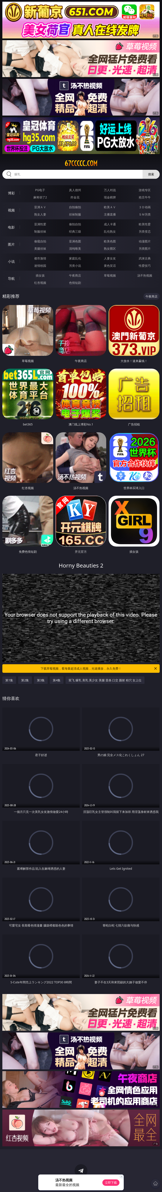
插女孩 (40, 275)
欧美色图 (110, 241)
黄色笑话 (110, 266)
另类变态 (145, 231)
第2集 (25, 680)
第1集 (9, 680)
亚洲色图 (75, 241)
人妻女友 (110, 258)
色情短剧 (75, 283)
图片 (11, 244)
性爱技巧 (145, 266)
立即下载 (111, 1182)
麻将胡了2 (40, 197)
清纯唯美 (75, 248)
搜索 (151, 174)
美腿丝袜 (40, 248)
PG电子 (40, 190)
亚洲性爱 (40, 224)
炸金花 (75, 197)
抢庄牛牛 (145, 197)
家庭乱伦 (75, 258)
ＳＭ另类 (145, 214)
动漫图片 (145, 241)
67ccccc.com (81, 163)
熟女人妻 (40, 214)
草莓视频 (110, 275)
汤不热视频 (144, 275)
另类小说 (75, 266)
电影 (11, 227)
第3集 (41, 680)
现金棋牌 (110, 197)
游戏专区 (145, 190)
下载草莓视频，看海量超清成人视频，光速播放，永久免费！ (99, 668)
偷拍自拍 (75, 224)
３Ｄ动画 (145, 207)
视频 (11, 210)
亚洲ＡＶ (40, 207)
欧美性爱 (145, 224)
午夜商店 (75, 275)
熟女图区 (110, 248)
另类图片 (145, 248)
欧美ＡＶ (110, 207)
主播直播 (110, 214)
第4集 (56, 680)
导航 (11, 278)
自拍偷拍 (75, 207)
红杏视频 (40, 283)
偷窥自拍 (40, 241)
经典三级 (75, 231)
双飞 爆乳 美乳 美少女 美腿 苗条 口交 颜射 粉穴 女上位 (105, 680)
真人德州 (75, 190)
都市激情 (40, 258)
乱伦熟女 (110, 231)
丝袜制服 (75, 214)
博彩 (11, 193)
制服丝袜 (40, 231)
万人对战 (110, 190)
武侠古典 (145, 258)
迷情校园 (40, 266)
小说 (11, 261)
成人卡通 (110, 224)
